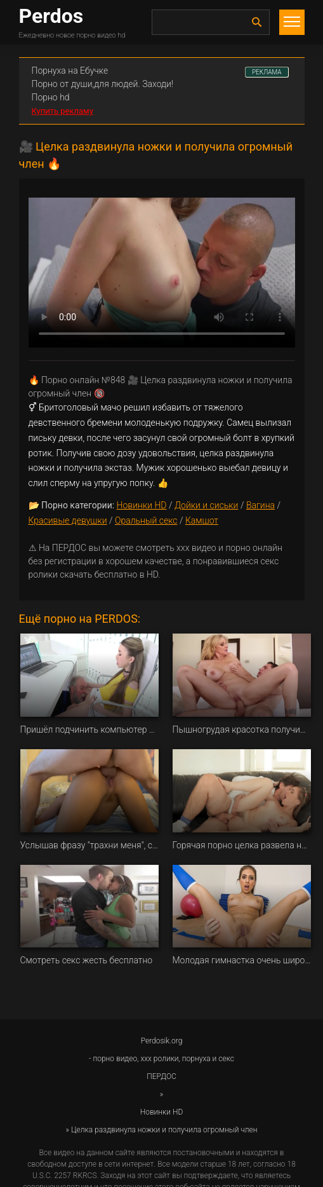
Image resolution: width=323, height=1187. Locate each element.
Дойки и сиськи (207, 505)
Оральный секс (146, 520)
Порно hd (51, 97)
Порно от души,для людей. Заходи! (103, 84)
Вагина (260, 505)
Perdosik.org (162, 1040)
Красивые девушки (68, 520)
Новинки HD (142, 505)
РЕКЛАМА (267, 72)
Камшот (201, 520)
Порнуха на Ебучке (70, 70)
